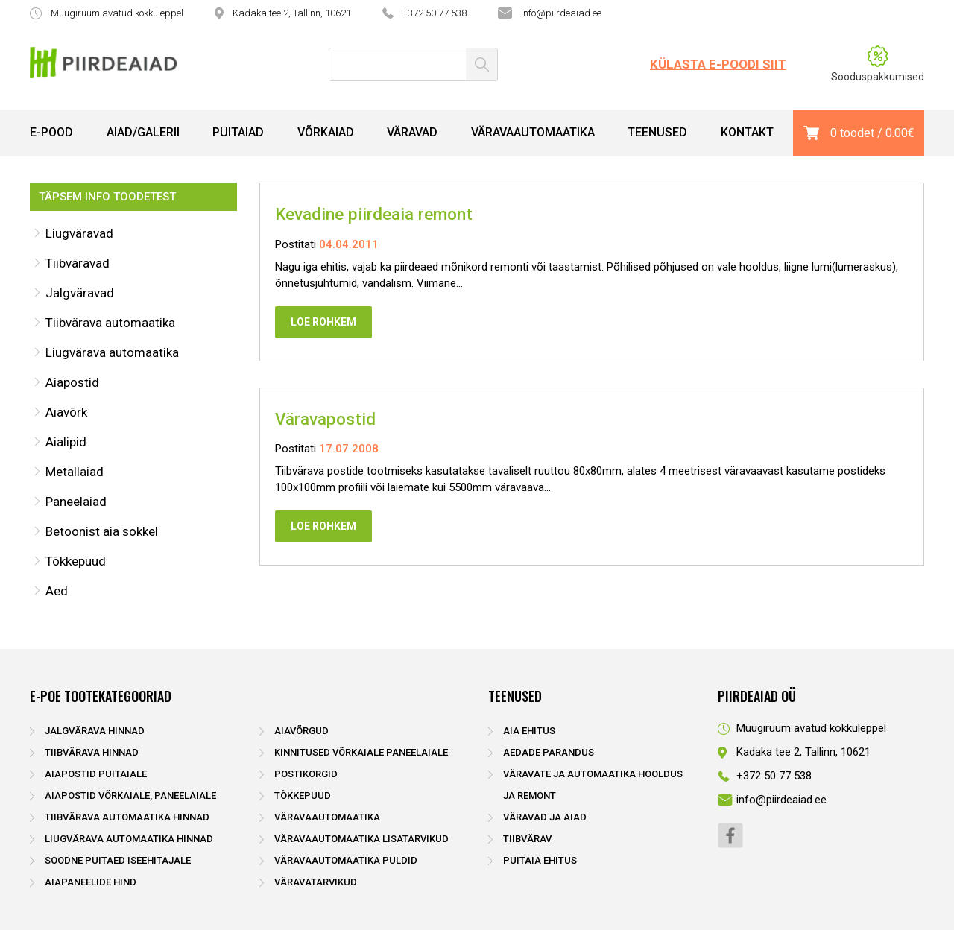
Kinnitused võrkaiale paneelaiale (361, 752)
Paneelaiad (76, 501)
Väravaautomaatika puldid (345, 860)
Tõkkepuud (75, 561)
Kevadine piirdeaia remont (374, 214)
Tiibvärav (527, 838)
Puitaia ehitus (540, 860)
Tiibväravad (77, 263)
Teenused (657, 132)
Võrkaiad (325, 132)
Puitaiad (238, 132)
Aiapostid (72, 382)
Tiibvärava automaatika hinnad (127, 817)
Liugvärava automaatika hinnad (129, 838)
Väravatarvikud (315, 882)
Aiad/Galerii (143, 132)
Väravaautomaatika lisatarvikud (361, 838)
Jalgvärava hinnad (95, 730)
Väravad (412, 132)
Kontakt (747, 132)
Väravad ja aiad (545, 817)
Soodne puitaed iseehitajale (118, 860)
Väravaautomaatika (533, 132)
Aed (56, 590)
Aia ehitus (529, 730)
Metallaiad (74, 471)
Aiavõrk (66, 412)
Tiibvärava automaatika (110, 322)
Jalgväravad (79, 292)
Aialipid (65, 441)
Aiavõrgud (301, 730)
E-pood (51, 132)
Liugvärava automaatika (112, 352)
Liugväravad (79, 233)
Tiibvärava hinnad (92, 752)
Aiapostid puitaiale (96, 773)
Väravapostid (325, 418)
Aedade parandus (548, 752)
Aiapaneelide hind (90, 882)
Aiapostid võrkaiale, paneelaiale (130, 795)
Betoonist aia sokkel (101, 531)
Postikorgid (306, 773)
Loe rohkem (323, 322)
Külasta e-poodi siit (718, 64)
